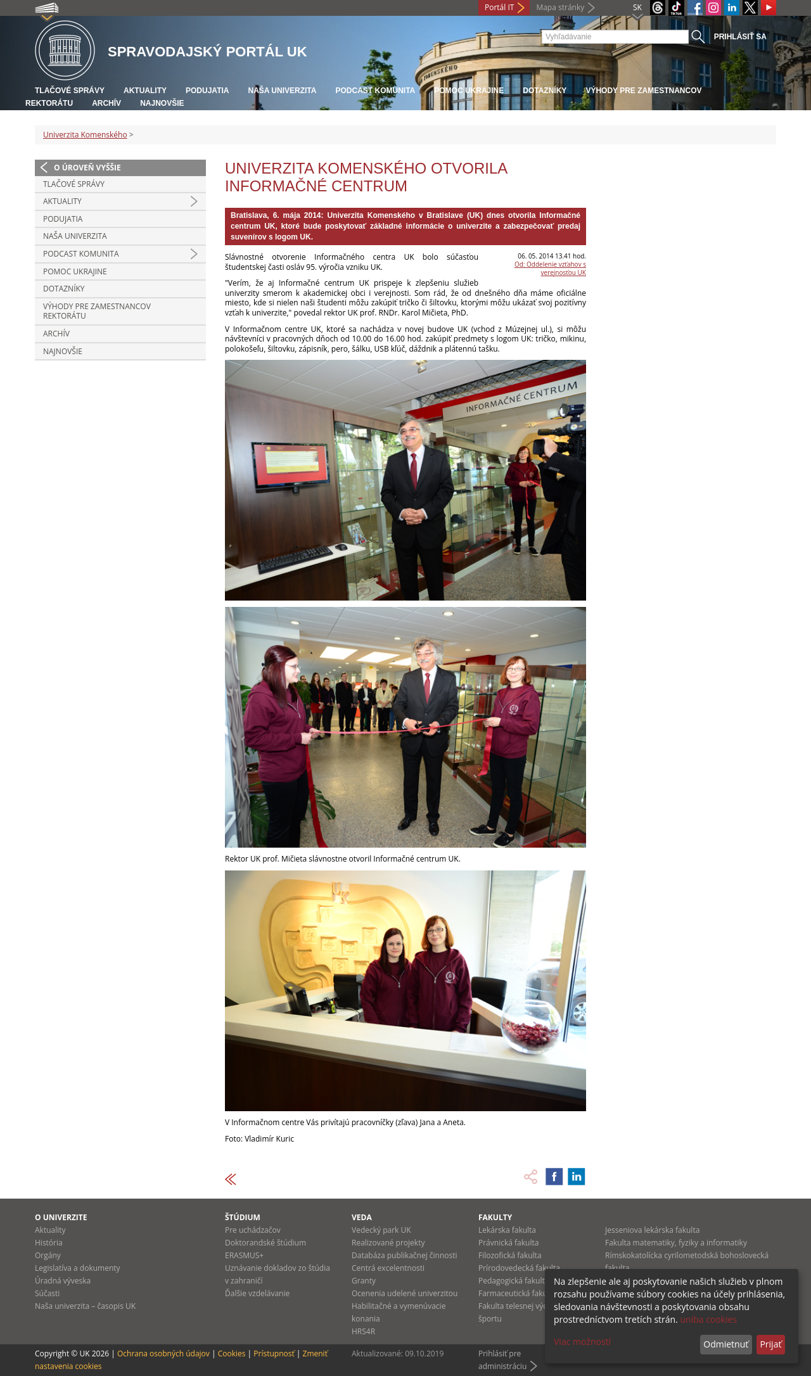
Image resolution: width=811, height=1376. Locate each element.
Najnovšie (162, 103)
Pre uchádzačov (253, 1230)
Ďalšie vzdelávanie (257, 1293)
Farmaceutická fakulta (517, 1293)
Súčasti (47, 1293)
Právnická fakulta (508, 1242)
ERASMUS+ (244, 1255)
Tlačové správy (70, 90)
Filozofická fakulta (510, 1255)
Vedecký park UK (381, 1230)
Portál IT (499, 7)
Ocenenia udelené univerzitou (404, 1293)
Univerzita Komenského (85, 134)
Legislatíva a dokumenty (77, 1268)
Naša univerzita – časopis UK (85, 1306)
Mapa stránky (560, 7)
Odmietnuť (725, 1344)
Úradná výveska (63, 1280)
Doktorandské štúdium (265, 1242)
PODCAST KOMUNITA (375, 90)
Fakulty (495, 1217)
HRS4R (363, 1331)
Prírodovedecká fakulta (519, 1268)
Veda (362, 1217)
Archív (106, 103)
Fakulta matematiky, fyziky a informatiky (676, 1242)
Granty (364, 1280)
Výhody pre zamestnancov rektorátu (97, 311)
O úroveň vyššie (87, 167)
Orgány (48, 1255)
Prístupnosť (273, 1353)
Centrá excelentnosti (388, 1268)
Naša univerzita (282, 90)
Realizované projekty (388, 1242)
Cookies (232, 1353)
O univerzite (61, 1217)
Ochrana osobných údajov (163, 1353)
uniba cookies (708, 1319)
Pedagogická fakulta (513, 1280)
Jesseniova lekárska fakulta (652, 1230)
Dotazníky (544, 90)
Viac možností (582, 1341)
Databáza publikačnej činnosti (404, 1255)
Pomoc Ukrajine (469, 90)
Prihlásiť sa (740, 36)
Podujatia (207, 90)
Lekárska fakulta (507, 1230)
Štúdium (242, 1217)
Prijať (770, 1344)
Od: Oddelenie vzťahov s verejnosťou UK (550, 268)
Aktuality (145, 90)
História (49, 1242)
